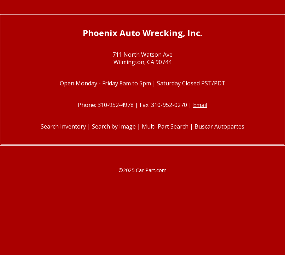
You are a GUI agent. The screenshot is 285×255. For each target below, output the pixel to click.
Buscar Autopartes (219, 126)
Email (200, 105)
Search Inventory (63, 126)
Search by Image (114, 126)
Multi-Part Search (165, 126)
